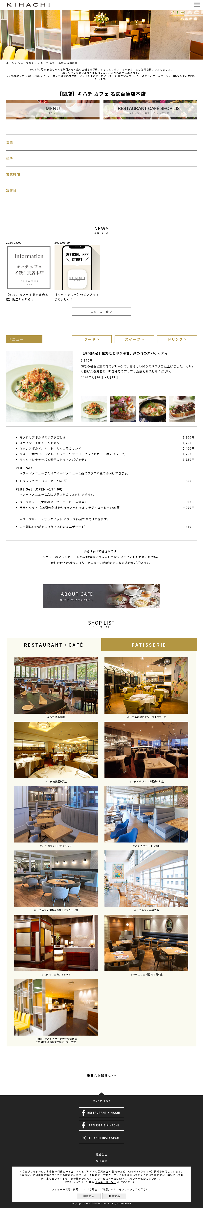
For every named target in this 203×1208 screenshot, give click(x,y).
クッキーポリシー (105, 1182)
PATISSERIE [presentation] (149, 644)
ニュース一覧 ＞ (101, 312)
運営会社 (101, 1154)
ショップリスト (27, 63)
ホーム (10, 63)
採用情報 (101, 1161)
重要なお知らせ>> (101, 1075)
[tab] (54, 644)
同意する (88, 1196)
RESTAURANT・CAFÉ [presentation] (54, 644)
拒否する (114, 1196)
